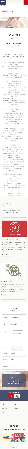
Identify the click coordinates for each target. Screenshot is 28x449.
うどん (3, 412)
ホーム (3, 404)
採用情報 (16, 408)
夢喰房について (4, 408)
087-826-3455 (15, 381)
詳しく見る (8, 255)
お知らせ (16, 404)
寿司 (2, 416)
